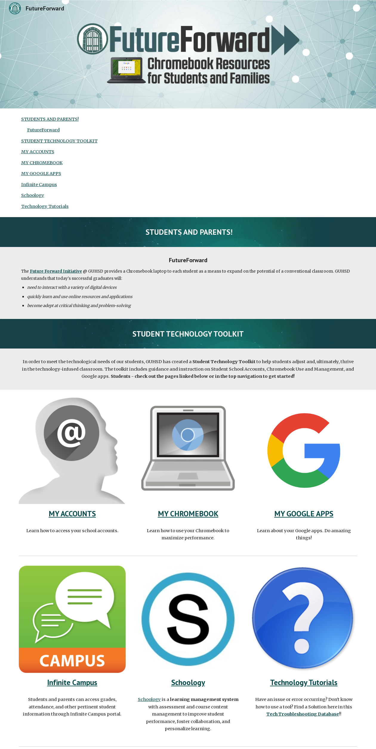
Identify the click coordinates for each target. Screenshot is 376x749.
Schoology (32, 195)
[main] (188, 232)
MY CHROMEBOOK (42, 162)
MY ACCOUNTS (37, 151)
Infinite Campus (39, 184)
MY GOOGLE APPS (41, 173)
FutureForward (43, 130)
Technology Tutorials (45, 206)
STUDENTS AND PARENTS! (50, 119)
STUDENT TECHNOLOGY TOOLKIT (59, 141)
